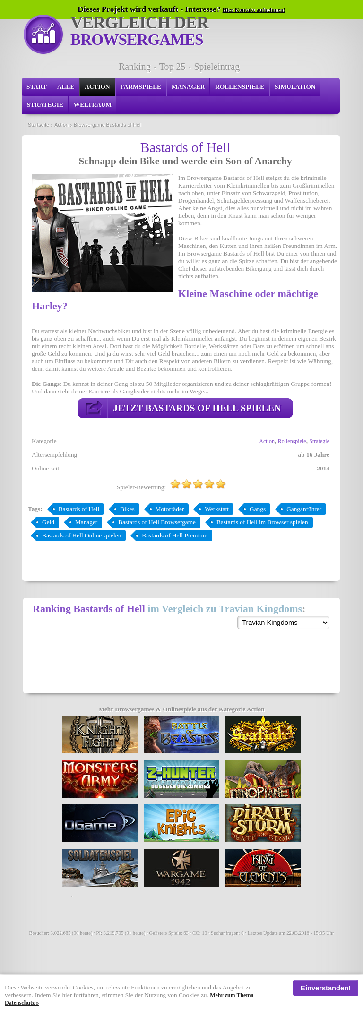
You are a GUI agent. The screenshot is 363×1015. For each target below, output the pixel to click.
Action (97, 86)
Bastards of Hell (79, 508)
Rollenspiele (239, 86)
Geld (48, 522)
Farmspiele (141, 86)
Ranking (135, 66)
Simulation (295, 86)
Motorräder (170, 508)
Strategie (45, 104)
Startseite (38, 125)
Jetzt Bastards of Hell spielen (197, 408)
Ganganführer (303, 508)
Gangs (258, 508)
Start (36, 86)
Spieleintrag (217, 66)
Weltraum (93, 104)
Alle (65, 86)
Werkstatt (217, 508)
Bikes (127, 508)
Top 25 (172, 66)
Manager (188, 86)
